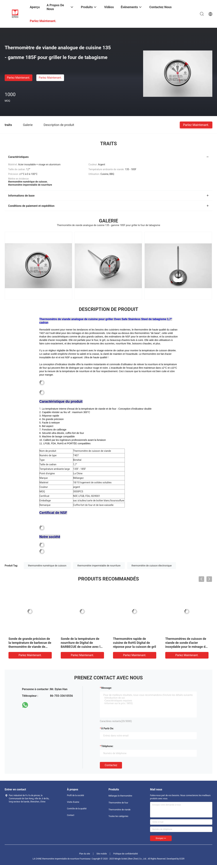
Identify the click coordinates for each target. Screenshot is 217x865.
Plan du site (84, 854)
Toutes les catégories (118, 816)
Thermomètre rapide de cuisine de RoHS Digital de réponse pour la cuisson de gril (134, 642)
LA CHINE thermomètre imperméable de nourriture (56, 859)
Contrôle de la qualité (77, 808)
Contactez (111, 765)
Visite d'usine (73, 802)
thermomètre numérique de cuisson (47, 565)
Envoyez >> (161, 838)
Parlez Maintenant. (18, 77)
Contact (70, 815)
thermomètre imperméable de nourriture (98, 565)
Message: (106, 687)
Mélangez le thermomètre (120, 796)
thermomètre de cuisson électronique (152, 565)
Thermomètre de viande (119, 809)
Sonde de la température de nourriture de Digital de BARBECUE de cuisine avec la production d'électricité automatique (81, 646)
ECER (181, 859)
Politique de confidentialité (125, 854)
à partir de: (107, 728)
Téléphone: (107, 746)
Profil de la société (75, 795)
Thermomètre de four (118, 803)
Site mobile (102, 854)
